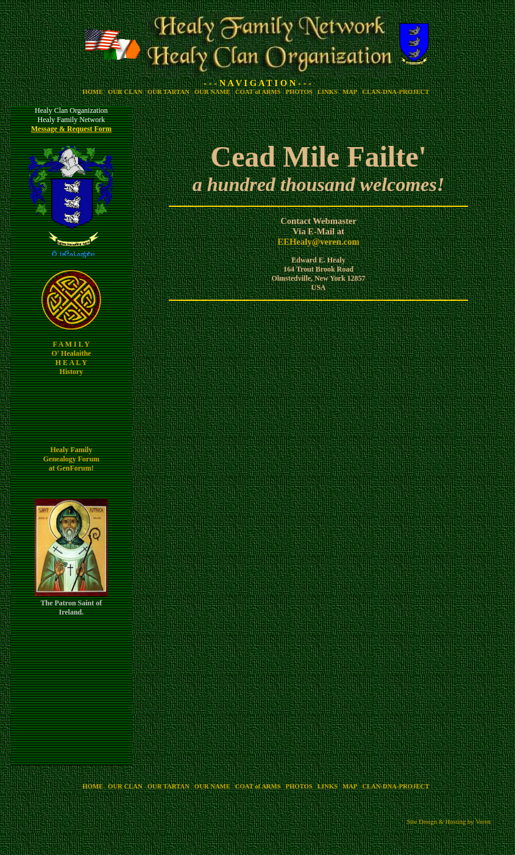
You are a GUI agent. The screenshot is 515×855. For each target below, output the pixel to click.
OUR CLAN (125, 91)
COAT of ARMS (258, 91)
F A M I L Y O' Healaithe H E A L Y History (71, 358)
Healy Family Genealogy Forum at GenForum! (71, 459)
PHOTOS (299, 91)
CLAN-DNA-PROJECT (395, 91)
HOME (92, 91)
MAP (350, 91)
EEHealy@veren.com (318, 242)
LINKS (328, 91)
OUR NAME (212, 91)
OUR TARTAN (168, 91)
